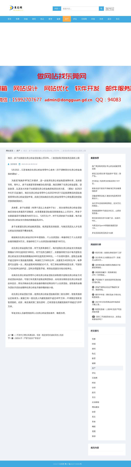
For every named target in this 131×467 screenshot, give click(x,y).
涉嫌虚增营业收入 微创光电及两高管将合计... (106, 197)
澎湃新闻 (13, 164)
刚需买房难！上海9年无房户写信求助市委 (106, 310)
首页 (9, 19)
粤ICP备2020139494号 (73, 464)
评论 (75, 19)
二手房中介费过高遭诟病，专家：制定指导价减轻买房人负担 (39, 335)
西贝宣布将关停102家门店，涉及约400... (106, 219)
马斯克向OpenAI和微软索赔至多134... (105, 226)
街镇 (26, 19)
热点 (42, 19)
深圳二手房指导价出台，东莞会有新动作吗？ (106, 317)
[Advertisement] (65, 47)
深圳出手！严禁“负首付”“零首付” (28, 338)
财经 (34, 19)
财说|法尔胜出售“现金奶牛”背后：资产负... (106, 174)
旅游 (74, 24)
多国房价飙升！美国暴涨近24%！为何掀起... (104, 273)
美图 (66, 24)
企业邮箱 (11, 24)
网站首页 (9, 150)
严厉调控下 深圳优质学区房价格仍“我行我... (106, 280)
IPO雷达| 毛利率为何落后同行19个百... (106, 182)
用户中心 (109, 9)
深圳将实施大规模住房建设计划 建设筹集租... (106, 266)
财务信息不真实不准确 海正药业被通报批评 (106, 189)
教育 (50, 19)
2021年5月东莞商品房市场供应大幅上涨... (106, 303)
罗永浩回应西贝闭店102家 (102, 233)
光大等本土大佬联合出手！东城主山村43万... (106, 258)
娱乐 (109, 19)
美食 (49, 24)
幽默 (57, 24)
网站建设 (23, 24)
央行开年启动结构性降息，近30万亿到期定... (106, 204)
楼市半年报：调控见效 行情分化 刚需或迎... (106, 295)
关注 (117, 19)
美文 (41, 24)
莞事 (17, 19)
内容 (57, 8)
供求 (101, 19)
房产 (67, 19)
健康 (58, 19)
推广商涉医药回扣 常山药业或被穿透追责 (106, 167)
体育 (33, 24)
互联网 (84, 19)
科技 (93, 19)
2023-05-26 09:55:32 (29, 164)
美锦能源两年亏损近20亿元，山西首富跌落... (106, 211)
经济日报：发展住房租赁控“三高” (107, 252)
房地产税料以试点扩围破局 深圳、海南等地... (105, 288)
